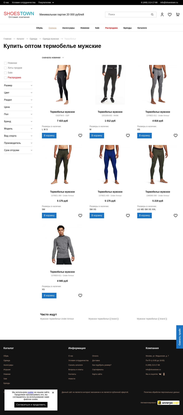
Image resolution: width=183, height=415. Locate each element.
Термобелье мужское (62, 112)
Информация (77, 348)
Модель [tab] (8, 128)
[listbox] (52, 57)
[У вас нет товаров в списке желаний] (170, 14)
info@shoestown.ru (169, 2)
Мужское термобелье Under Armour (57, 319)
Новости (71, 379)
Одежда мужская (51, 39)
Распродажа (111, 28)
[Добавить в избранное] (80, 135)
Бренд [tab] (7, 121)
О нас (6, 2)
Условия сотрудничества (23, 2)
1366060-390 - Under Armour (157, 196)
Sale (97, 28)
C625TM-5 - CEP (62, 116)
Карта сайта (97, 374)
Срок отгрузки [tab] (11, 150)
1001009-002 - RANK (110, 116)
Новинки (85, 28)
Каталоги (142, 28)
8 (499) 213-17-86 (149, 2)
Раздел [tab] (8, 100)
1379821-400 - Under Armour (110, 196)
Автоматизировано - (160, 403)
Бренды (127, 28)
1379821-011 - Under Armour (157, 116)
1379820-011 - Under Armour (62, 276)
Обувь (39, 28)
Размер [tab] (8, 85)
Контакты (72, 374)
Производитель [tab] (12, 143)
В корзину (49, 135)
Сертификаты (98, 370)
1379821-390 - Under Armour (62, 196)
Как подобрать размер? (101, 365)
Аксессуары (68, 28)
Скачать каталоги (75, 365)
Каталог (20, 39)
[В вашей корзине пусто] (177, 14)
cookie (30, 392)
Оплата (95, 356)
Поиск (111, 14)
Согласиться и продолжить (31, 404)
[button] (153, 14)
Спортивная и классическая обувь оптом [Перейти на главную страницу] (19, 14)
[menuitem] (39, 28)
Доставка (96, 360)
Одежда (52, 28)
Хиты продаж (15, 68)
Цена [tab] (7, 107)
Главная (7, 39)
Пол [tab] (6, 114)
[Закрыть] (52, 392)
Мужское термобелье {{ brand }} (104, 319)
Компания (152, 348)
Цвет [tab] (6, 92)
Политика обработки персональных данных (161, 392)
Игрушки (7, 370)
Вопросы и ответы (75, 370)
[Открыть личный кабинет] (162, 14)
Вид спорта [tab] (10, 136)
